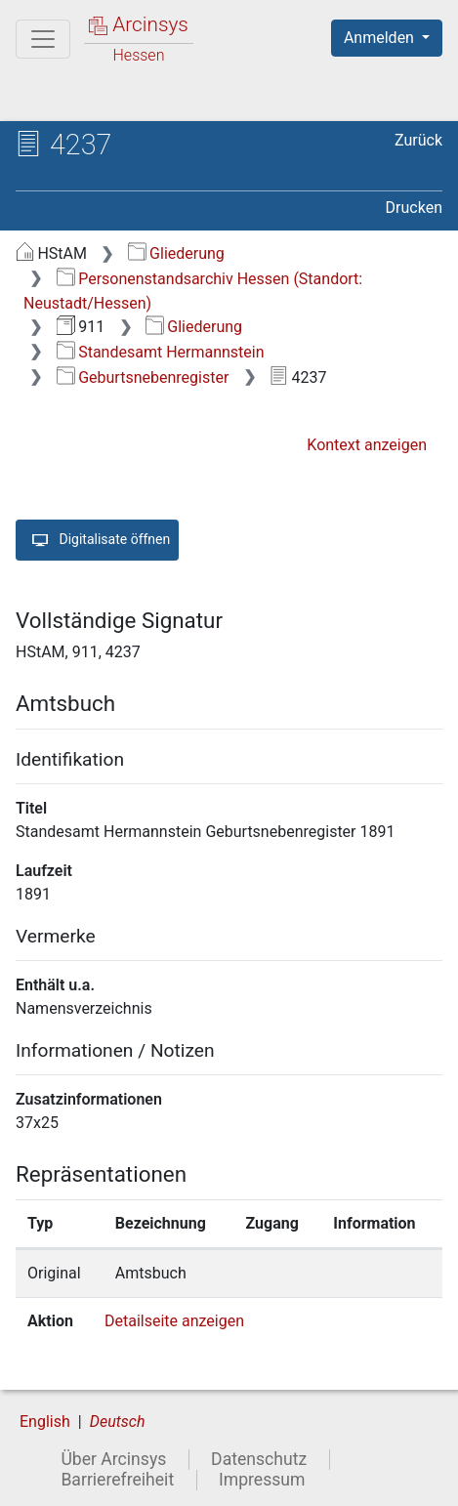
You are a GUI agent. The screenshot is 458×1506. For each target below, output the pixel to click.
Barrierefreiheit (117, 1479)
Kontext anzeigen (367, 445)
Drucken (414, 207)
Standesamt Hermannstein (161, 352)
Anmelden (381, 37)
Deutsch (118, 1421)
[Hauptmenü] (43, 39)
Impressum (262, 1479)
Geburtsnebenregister (143, 377)
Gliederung (176, 253)
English (45, 1421)
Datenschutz (259, 1459)
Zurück (418, 140)
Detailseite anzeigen (174, 1321)
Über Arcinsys (113, 1459)
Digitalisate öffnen (97, 540)
